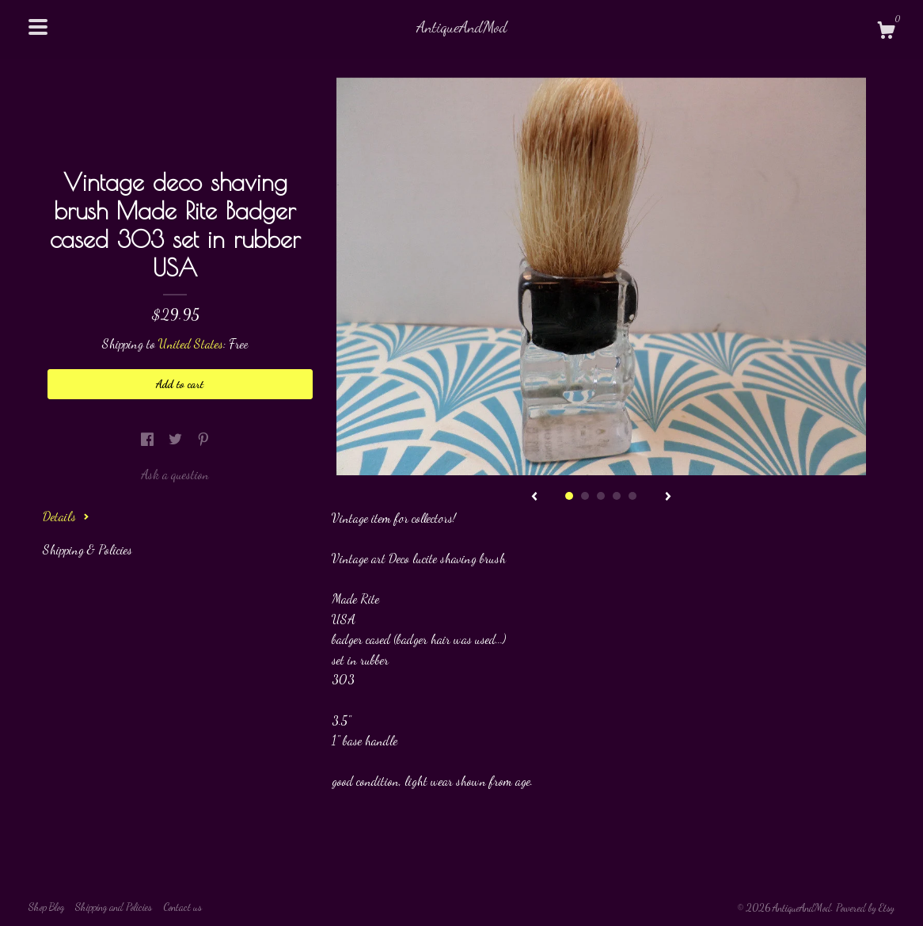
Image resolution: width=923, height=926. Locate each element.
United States (190, 343)
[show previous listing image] (534, 497)
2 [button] (585, 496)
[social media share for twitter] (177, 439)
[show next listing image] (668, 497)
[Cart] (886, 32)
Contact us (182, 907)
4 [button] (617, 496)
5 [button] (632, 496)
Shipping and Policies (113, 907)
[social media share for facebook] (149, 439)
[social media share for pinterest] (203, 439)
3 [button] (601, 496)
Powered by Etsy (865, 907)
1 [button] (569, 496)
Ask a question (175, 474)
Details (66, 516)
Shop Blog (46, 907)
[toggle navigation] (37, 27)
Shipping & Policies (87, 549)
